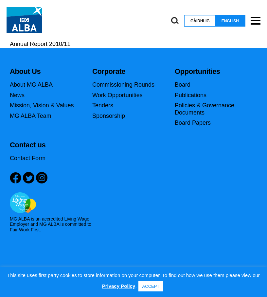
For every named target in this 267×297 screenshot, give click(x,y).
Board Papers (193, 122)
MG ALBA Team (30, 116)
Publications (190, 95)
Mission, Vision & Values (42, 105)
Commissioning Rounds (123, 84)
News (17, 95)
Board (182, 84)
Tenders (102, 105)
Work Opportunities (117, 95)
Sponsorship (108, 116)
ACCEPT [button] (151, 286)
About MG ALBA (31, 84)
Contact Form (27, 158)
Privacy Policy (118, 286)
